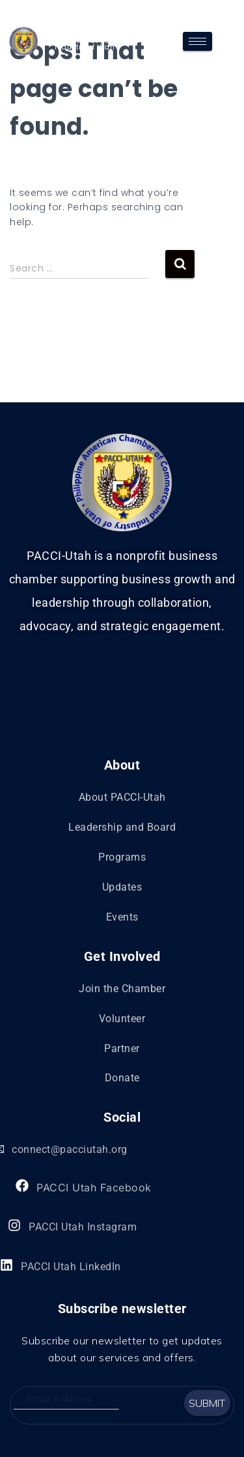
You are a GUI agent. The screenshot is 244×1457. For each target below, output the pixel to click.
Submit (207, 1402)
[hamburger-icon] (197, 41)
